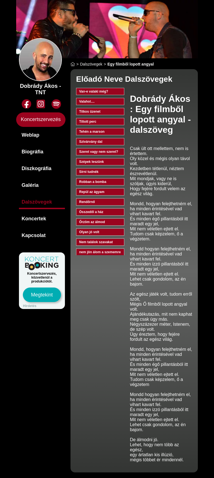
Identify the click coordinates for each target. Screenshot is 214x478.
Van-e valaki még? (93, 91)
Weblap (31, 135)
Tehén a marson (91, 132)
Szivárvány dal (90, 142)
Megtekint (42, 295)
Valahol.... (86, 101)
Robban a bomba (92, 182)
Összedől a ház (91, 212)
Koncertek (34, 218)
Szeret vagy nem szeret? (98, 152)
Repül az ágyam (91, 192)
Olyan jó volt (89, 232)
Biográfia (32, 151)
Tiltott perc (87, 122)
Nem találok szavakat (96, 242)
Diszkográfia (37, 168)
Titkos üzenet (89, 112)
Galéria (30, 185)
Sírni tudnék (88, 172)
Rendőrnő (87, 202)
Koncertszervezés (41, 119)
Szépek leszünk (91, 162)
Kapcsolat (34, 235)
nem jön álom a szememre (100, 252)
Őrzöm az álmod (92, 222)
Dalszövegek (37, 202)
